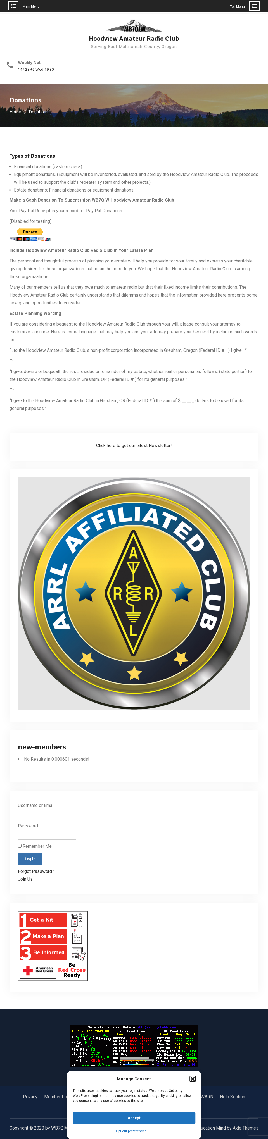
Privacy (30, 1096)
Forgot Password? (36, 871)
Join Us (25, 879)
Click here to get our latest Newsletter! (134, 445)
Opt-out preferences (131, 1131)
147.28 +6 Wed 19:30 (36, 69)
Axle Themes (245, 1128)
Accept (134, 1118)
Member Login (58, 1096)
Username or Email (36, 805)
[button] (192, 1079)
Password (28, 825)
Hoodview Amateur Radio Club (134, 38)
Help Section (232, 1096)
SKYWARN (203, 1096)
